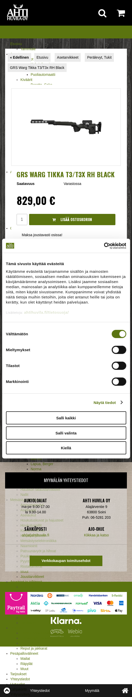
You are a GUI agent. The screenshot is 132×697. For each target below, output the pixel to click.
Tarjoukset (18, 674)
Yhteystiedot (20, 679)
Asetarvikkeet (67, 57)
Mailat (25, 659)
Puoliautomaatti (43, 74)
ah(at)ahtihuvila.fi (35, 535)
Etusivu (16, 44)
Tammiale (28, 49)
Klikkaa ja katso (96, 535)
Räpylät (26, 664)
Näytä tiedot (105, 402)
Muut (24, 571)
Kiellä (66, 448)
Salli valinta (66, 433)
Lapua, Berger (42, 464)
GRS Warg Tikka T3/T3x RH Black (37, 68)
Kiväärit (26, 80)
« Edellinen (19, 57)
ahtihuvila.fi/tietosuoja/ (46, 312)
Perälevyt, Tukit (99, 57)
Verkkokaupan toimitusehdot (66, 561)
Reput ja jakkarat (33, 648)
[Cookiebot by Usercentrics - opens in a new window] (103, 245)
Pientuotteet (30, 643)
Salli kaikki (66, 418)
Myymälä (92, 691)
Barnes (36, 459)
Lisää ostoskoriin (72, 219)
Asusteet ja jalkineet (26, 582)
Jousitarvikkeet (32, 577)
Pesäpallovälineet (24, 653)
